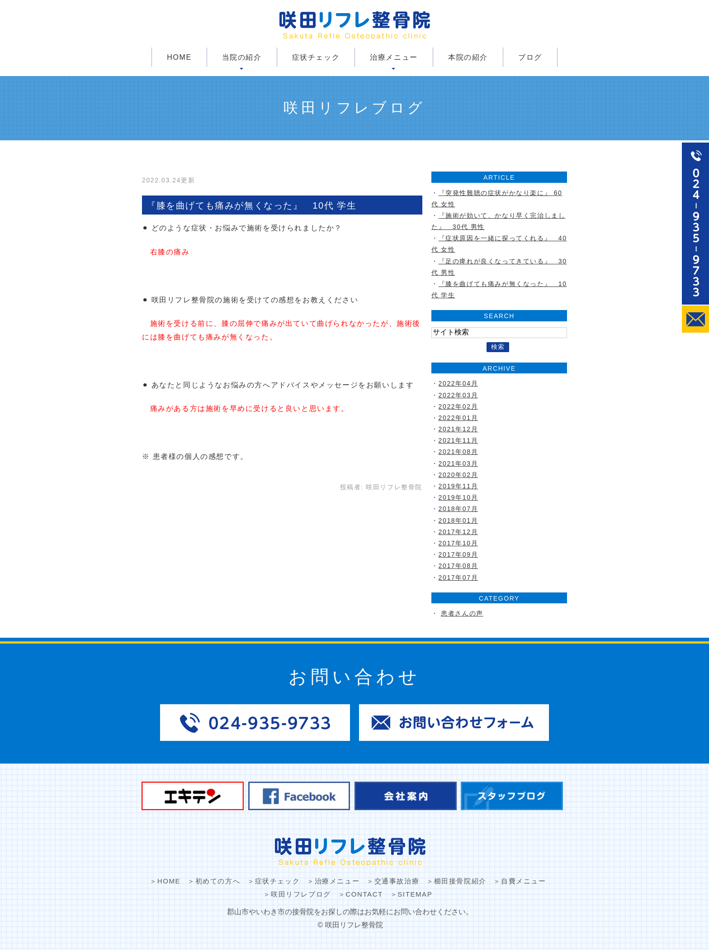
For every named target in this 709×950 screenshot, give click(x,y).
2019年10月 (458, 497)
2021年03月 (458, 463)
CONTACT (364, 894)
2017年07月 (458, 577)
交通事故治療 (397, 881)
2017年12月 (458, 531)
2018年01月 (458, 520)
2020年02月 (458, 474)
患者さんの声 (462, 613)
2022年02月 (458, 406)
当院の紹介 (242, 57)
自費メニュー (523, 881)
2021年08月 (458, 451)
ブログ (530, 57)
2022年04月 (458, 383)
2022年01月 (458, 417)
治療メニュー (394, 57)
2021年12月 (458, 429)
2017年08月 (458, 565)
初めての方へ (218, 881)
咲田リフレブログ (301, 894)
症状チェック (316, 57)
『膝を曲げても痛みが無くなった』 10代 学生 (252, 205)
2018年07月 (458, 508)
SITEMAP (414, 894)
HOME (179, 57)
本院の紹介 (468, 57)
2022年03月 (458, 395)
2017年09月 (458, 554)
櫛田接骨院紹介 (460, 881)
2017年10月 (458, 543)
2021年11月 (458, 440)
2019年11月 (458, 486)
